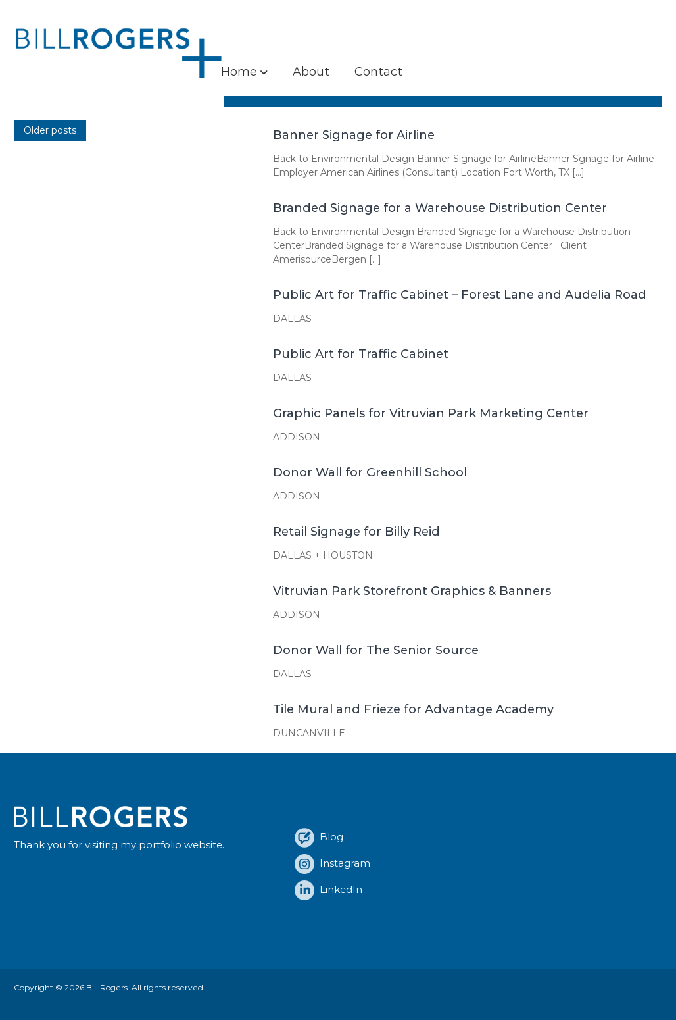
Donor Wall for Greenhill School (370, 472)
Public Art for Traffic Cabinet (360, 354)
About (311, 71)
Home (239, 71)
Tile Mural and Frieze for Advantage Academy (413, 709)
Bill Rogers (107, 987)
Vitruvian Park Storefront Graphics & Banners (412, 591)
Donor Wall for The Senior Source (376, 650)
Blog (319, 836)
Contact (378, 71)
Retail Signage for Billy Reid (356, 531)
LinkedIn (328, 889)
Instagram (332, 863)
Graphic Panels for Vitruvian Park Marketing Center (431, 413)
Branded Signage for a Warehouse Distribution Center (440, 208)
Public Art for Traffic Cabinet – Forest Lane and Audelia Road (459, 295)
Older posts (50, 130)
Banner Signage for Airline (354, 135)
